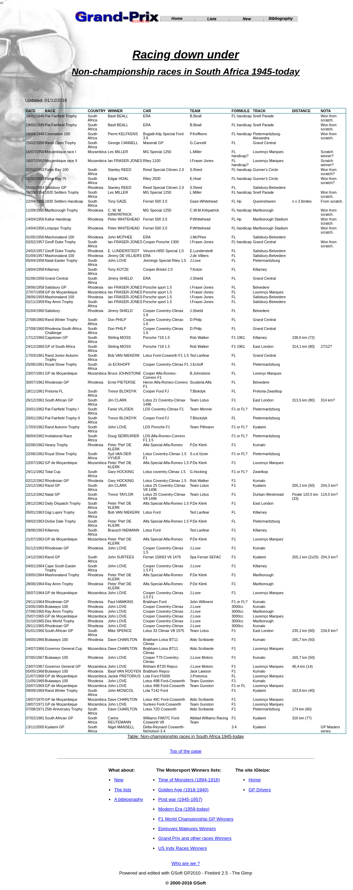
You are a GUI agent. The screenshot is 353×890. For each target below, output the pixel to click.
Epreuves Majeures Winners (187, 828)
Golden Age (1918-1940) (183, 789)
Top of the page (186, 751)
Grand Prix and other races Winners (195, 838)
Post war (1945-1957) (180, 799)
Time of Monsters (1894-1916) (189, 779)
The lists (122, 789)
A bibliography (128, 799)
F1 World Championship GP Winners (195, 819)
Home (255, 779)
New (118, 779)
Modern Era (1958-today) (184, 809)
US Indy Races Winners (182, 848)
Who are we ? (185, 863)
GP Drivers (260, 789)
